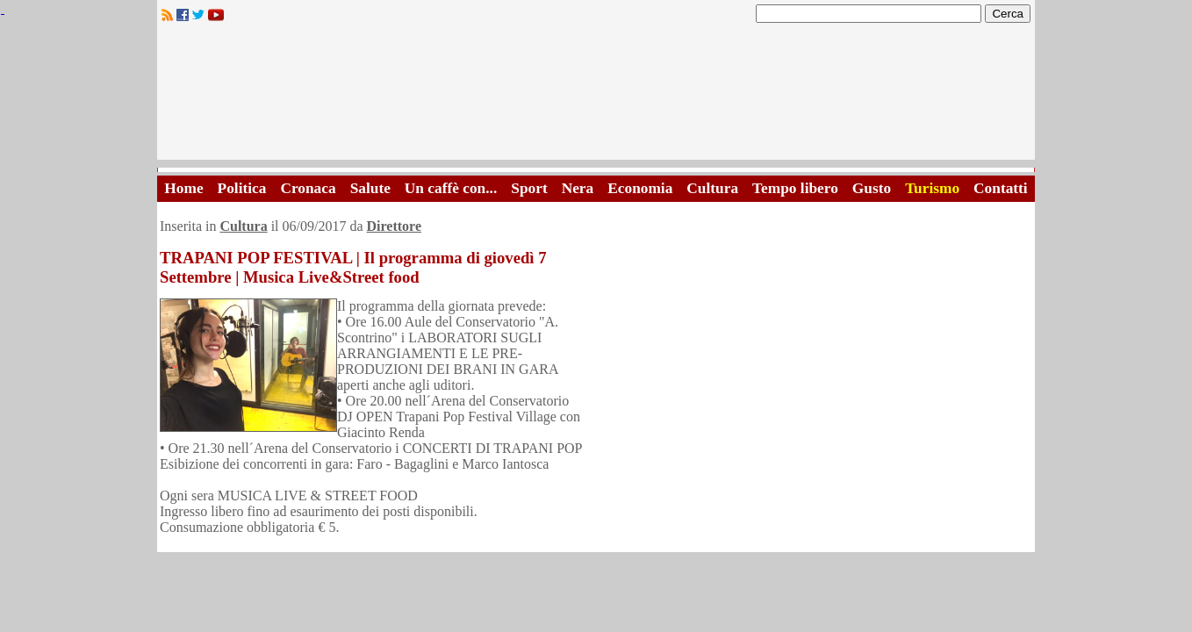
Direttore (394, 226)
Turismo (932, 188)
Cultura (712, 188)
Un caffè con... (451, 188)
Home (183, 188)
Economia (639, 188)
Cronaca (307, 188)
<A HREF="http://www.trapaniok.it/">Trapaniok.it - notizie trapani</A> (596, 96)
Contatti (1000, 188)
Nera (578, 188)
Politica (242, 188)
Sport (529, 188)
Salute (370, 188)
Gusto (871, 188)
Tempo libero (795, 188)
